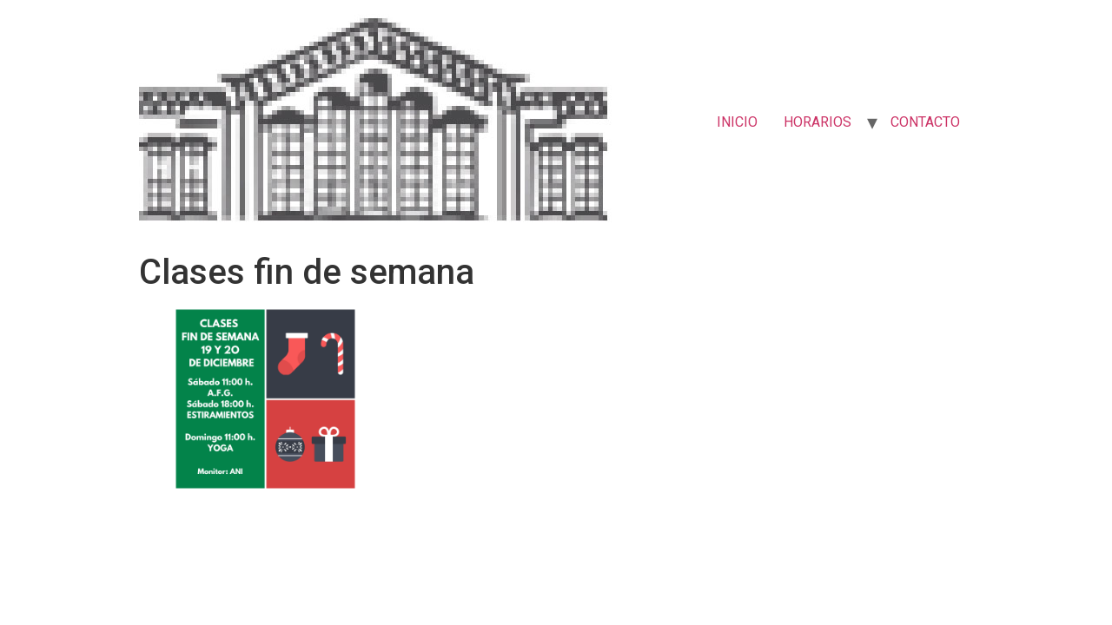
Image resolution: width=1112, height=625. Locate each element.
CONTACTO (925, 122)
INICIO (737, 122)
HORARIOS (817, 122)
